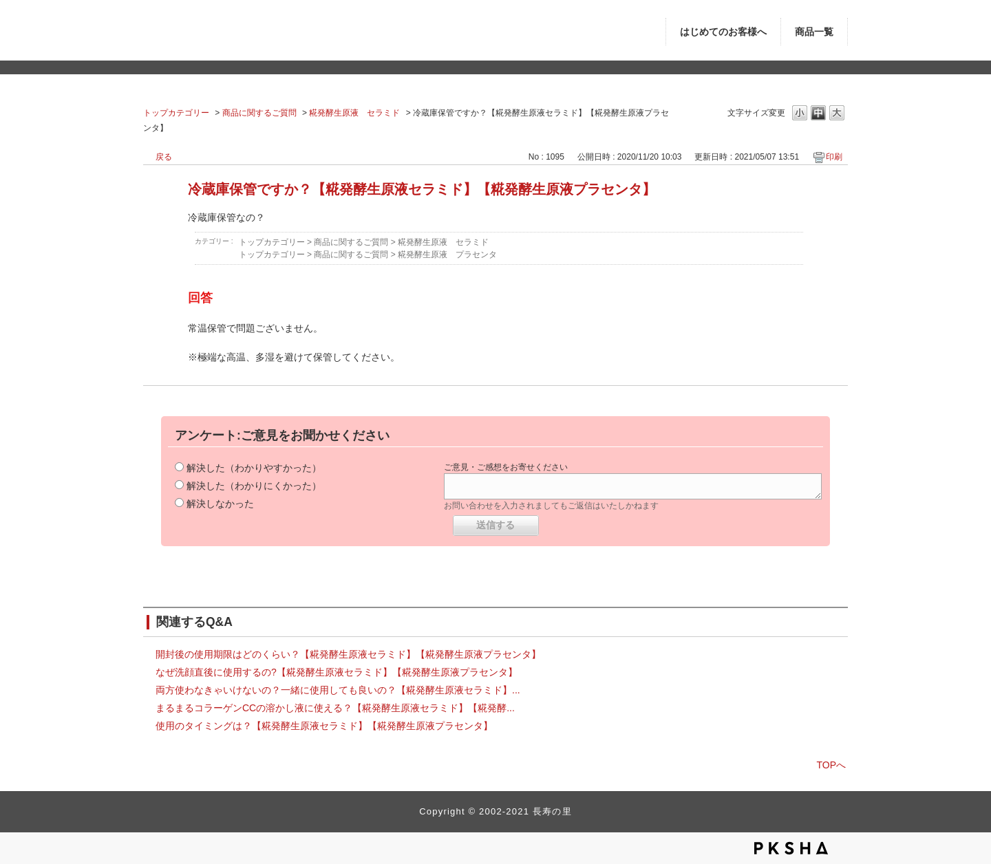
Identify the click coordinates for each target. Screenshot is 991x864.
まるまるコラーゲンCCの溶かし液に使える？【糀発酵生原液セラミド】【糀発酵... (335, 707)
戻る (164, 157)
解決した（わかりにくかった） (254, 485)
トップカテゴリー (176, 113)
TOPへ (831, 764)
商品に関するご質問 (259, 113)
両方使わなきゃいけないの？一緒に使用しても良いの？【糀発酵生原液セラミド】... (338, 689)
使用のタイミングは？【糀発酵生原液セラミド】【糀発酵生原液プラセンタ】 (324, 725)
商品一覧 (814, 32)
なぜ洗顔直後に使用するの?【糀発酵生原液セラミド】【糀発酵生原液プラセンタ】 (337, 672)
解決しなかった (220, 503)
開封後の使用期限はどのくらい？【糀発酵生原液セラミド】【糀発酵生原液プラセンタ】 (348, 654)
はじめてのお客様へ (723, 32)
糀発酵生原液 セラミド (354, 113)
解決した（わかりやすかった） (254, 467)
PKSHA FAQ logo (791, 848)
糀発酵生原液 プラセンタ (447, 254)
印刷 (834, 157)
